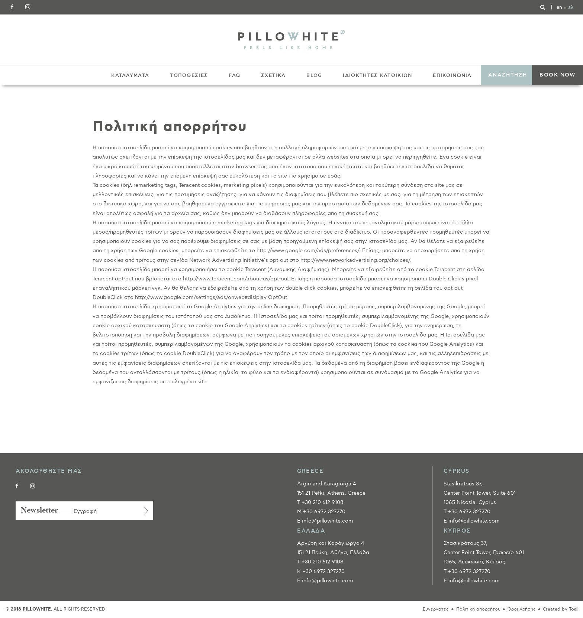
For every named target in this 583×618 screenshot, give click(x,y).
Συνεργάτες (435, 609)
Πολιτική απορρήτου (478, 609)
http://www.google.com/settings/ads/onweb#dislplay (201, 297)
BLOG (314, 75)
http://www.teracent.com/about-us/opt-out (236, 279)
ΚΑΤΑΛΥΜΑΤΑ (130, 75)
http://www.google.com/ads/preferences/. (309, 250)
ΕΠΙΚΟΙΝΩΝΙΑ (452, 75)
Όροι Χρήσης (522, 609)
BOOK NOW (557, 75)
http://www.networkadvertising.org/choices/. (356, 260)
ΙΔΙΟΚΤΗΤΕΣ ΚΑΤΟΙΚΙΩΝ (377, 75)
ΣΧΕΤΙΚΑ (273, 75)
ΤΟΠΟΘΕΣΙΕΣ (189, 75)
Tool (573, 609)
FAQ (234, 75)
